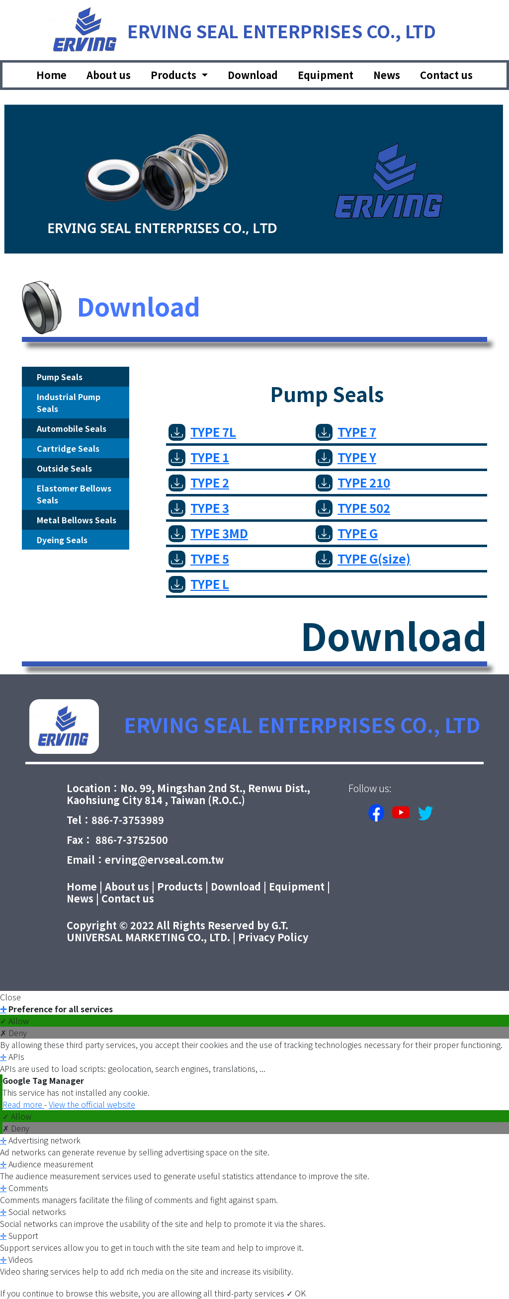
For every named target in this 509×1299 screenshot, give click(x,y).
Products (180, 886)
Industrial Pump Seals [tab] (68, 402)
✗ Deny (13, 1033)
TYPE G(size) (363, 558)
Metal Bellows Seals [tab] (76, 520)
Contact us (446, 75)
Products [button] (175, 75)
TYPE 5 (199, 558)
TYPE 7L (202, 431)
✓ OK (296, 1293)
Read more (23, 1104)
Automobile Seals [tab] (71, 428)
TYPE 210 (353, 482)
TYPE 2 (199, 482)
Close (10, 997)
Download (253, 75)
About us (108, 75)
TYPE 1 (199, 457)
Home (51, 75)
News (386, 75)
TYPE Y (346, 457)
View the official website (92, 1104)
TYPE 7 (346, 431)
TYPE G (347, 533)
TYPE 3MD (208, 533)
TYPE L (199, 583)
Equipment (325, 75)
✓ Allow (14, 1021)
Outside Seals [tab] (64, 468)
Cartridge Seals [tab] (68, 448)
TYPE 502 (353, 507)
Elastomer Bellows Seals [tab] (74, 494)
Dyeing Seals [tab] (62, 540)
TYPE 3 (199, 507)
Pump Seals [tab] (60, 377)
